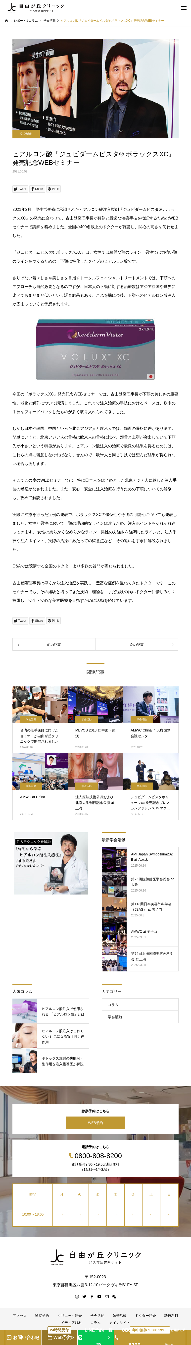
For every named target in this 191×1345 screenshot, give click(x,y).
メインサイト (119, 1323)
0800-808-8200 (154, 1337)
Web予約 (60, 1335)
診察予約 (42, 1316)
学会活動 (26, 134)
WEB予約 (95, 1123)
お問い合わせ (26, 1337)
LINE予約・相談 (99, 1337)
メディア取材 (71, 1323)
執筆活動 (120, 1316)
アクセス (20, 1316)
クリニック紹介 (69, 1316)
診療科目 (171, 1316)
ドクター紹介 (145, 1316)
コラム (113, 1005)
